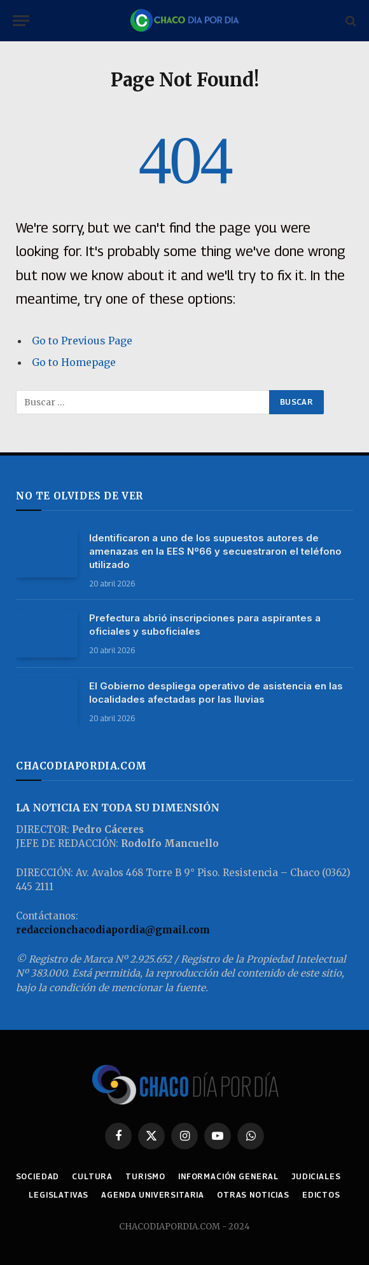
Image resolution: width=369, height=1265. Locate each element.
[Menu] (21, 20)
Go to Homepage (74, 362)
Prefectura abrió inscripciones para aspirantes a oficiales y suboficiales (205, 624)
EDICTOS (321, 1195)
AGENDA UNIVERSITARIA (152, 1195)
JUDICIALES (315, 1176)
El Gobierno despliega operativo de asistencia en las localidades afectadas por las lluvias (216, 692)
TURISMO (145, 1176)
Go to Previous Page (82, 340)
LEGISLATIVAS (58, 1195)
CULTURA (92, 1176)
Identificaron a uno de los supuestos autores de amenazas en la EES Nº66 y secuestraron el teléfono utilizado (215, 551)
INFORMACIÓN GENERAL (228, 1176)
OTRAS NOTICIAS (253, 1195)
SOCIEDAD (38, 1176)
